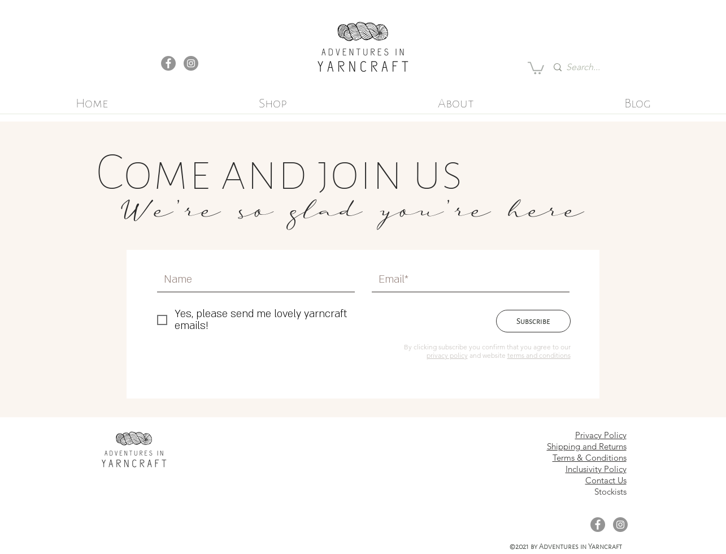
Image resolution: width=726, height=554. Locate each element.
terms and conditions (539, 355)
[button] (536, 67)
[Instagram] (191, 63)
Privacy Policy (601, 435)
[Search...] (586, 67)
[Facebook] (168, 63)
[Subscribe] (533, 321)
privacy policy (447, 355)
